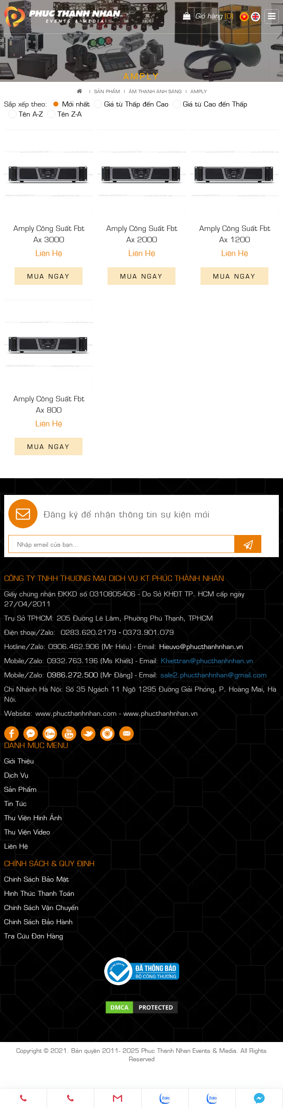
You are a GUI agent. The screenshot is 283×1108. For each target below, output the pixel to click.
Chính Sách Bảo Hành (38, 921)
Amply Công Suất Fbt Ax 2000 (141, 233)
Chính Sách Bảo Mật (36, 878)
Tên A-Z (25, 113)
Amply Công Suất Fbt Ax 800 (48, 403)
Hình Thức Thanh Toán (39, 893)
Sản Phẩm (107, 91)
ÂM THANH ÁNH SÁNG (155, 91)
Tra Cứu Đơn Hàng (33, 935)
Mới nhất (71, 103)
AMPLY (198, 91)
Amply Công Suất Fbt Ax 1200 (234, 233)
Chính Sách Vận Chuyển (41, 907)
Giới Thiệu (19, 760)
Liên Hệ (16, 845)
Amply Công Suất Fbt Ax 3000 (48, 233)
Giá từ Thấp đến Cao (131, 103)
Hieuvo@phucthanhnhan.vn (201, 646)
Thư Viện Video (27, 831)
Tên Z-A (64, 113)
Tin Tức (15, 803)
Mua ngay (48, 276)
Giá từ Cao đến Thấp (210, 103)
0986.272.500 (72, 674)
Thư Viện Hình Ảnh (33, 817)
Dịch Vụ (16, 774)
